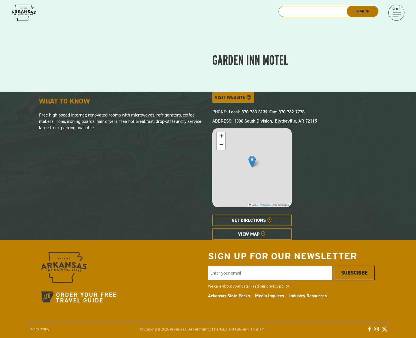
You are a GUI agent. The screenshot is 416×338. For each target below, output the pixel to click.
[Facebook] (369, 330)
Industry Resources (308, 296)
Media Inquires (269, 296)
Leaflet (253, 205)
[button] (252, 162)
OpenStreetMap (270, 205)
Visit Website (230, 97)
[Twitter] (384, 330)
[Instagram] (376, 330)
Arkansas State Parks (229, 296)
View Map (248, 234)
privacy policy (277, 286)
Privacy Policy (38, 329)
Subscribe (354, 272)
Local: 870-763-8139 (248, 112)
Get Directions (249, 220)
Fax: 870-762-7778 (286, 112)
